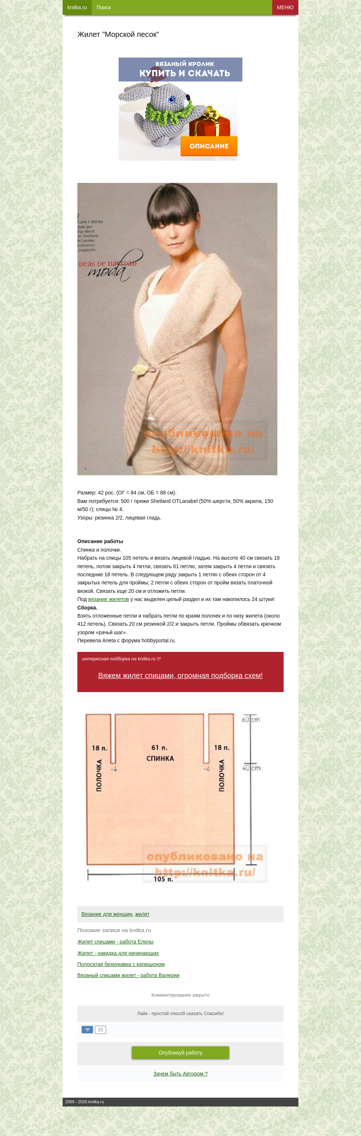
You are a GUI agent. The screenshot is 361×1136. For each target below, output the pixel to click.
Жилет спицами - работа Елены (115, 942)
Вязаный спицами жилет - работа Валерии (128, 975)
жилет (142, 914)
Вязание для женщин (106, 914)
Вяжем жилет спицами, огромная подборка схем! (180, 675)
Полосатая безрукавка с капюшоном (121, 964)
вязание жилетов (108, 599)
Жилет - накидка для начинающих (118, 953)
